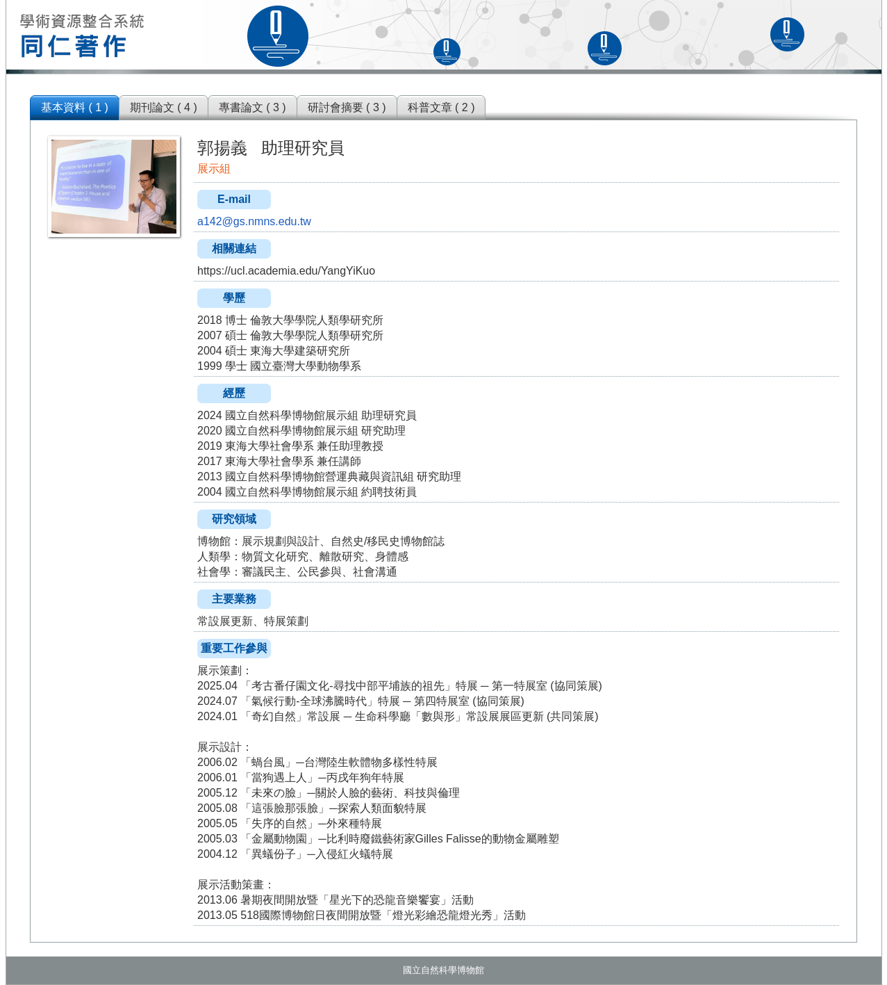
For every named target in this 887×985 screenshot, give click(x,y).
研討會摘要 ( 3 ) (347, 107)
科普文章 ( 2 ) (441, 107)
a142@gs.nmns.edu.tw (254, 221)
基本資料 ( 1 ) (74, 107)
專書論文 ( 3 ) (252, 107)
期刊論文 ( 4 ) (163, 107)
